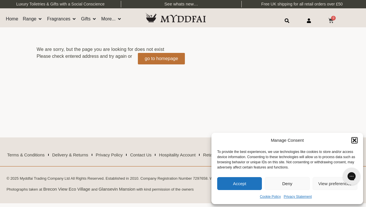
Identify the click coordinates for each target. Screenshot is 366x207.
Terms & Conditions (26, 154)
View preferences (335, 183)
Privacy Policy (109, 154)
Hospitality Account (177, 154)
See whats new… (181, 3)
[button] (354, 140)
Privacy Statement (298, 197)
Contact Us (140, 154)
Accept (239, 183)
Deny (287, 183)
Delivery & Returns (70, 154)
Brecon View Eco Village (66, 189)
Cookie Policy (270, 197)
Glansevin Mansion (117, 189)
